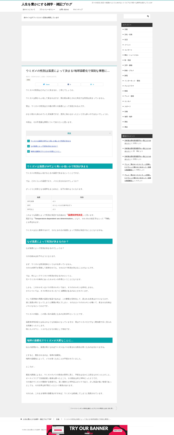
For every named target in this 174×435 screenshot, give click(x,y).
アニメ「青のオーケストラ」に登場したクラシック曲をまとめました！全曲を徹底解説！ (138, 167)
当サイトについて (29, 9)
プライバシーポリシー (47, 9)
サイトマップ (78, 9)
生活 (126, 39)
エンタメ (128, 101)
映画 (126, 91)
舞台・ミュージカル (131, 55)
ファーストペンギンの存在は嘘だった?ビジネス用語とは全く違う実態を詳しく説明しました (93, 408)
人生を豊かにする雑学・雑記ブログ (49, 3)
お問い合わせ (64, 9)
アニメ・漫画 (129, 96)
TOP (37, 419)
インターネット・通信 (132, 81)
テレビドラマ (129, 86)
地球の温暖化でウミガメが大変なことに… (46, 151)
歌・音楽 (128, 60)
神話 (126, 127)
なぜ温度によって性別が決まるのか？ (44, 146)
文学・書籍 (128, 65)
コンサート (128, 50)
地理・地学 (128, 117)
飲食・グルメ (129, 70)
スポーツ (128, 106)
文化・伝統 (128, 34)
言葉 (126, 29)
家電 (126, 75)
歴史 (126, 122)
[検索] (137, 16)
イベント (128, 45)
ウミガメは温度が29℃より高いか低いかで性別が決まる (51, 141)
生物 (28, 80)
